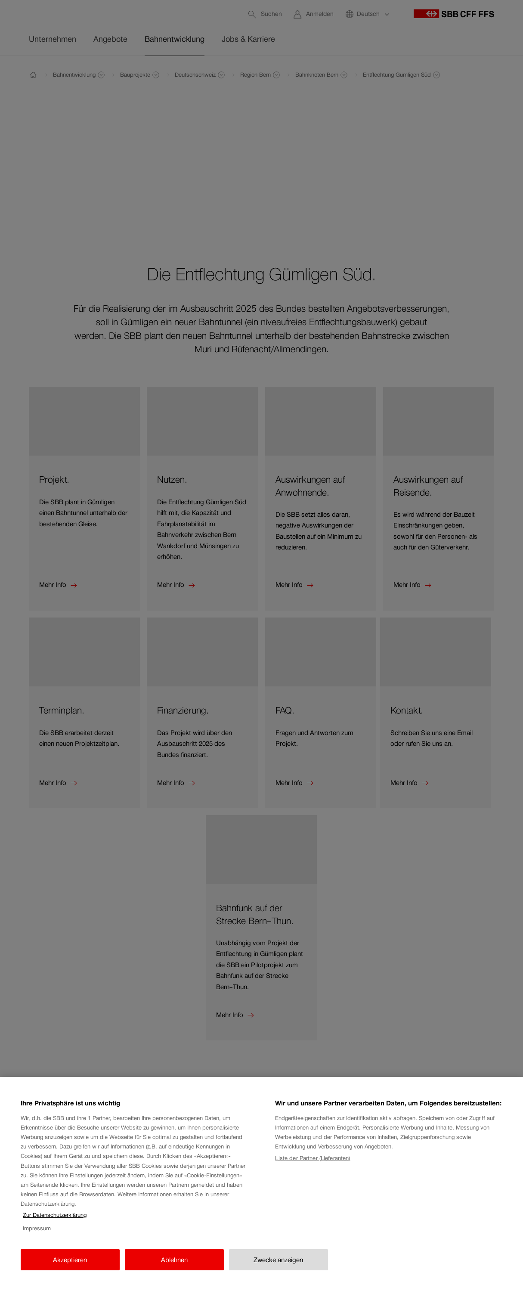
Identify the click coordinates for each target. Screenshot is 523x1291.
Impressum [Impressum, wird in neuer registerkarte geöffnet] (37, 1228)
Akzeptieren (70, 1259)
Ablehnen (174, 1259)
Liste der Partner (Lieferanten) (312, 1158)
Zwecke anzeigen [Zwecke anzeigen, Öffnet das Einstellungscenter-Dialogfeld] (278, 1259)
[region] (261, 1184)
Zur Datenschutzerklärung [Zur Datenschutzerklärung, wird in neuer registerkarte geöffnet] (55, 1215)
